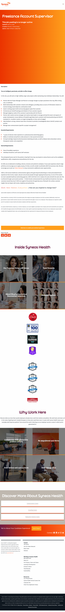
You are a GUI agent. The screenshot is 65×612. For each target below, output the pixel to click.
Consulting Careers (32, 510)
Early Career (26, 548)
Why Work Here (27, 558)
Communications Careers (32, 503)
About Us (26, 560)
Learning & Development (29, 564)
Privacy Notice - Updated (27, 605)
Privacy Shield (35, 605)
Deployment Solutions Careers (32, 517)
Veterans (26, 550)
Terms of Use (20, 605)
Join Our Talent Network (29, 546)
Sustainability (27, 570)
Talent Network (19, 168)
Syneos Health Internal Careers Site (32, 580)
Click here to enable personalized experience (32, 228)
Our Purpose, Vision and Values (31, 562)
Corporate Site (27, 582)
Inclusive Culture (28, 566)
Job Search (26, 544)
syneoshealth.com (10, 552)
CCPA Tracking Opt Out (43, 605)
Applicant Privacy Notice (52, 605)
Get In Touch (36, 528)
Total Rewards (27, 568)
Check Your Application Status (31, 584)
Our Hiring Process (28, 578)
